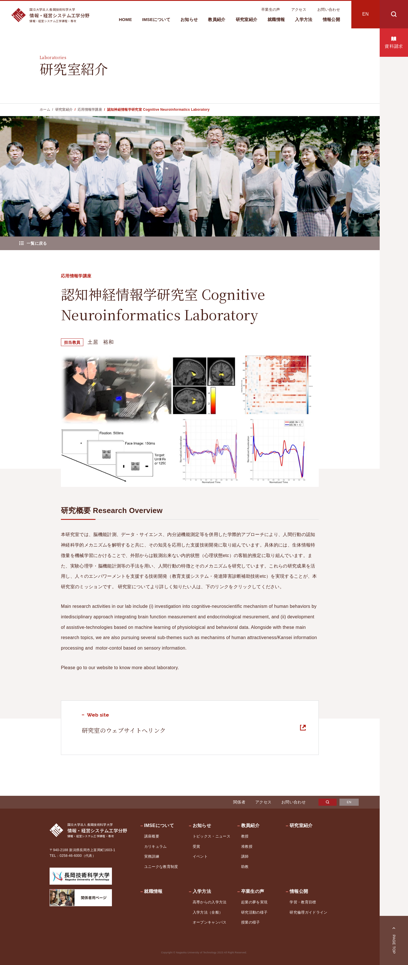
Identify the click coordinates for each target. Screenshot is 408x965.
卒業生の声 (270, 9)
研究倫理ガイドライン (308, 912)
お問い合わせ (328, 9)
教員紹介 (216, 19)
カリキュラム (155, 846)
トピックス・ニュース (211, 836)
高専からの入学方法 (210, 902)
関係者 (239, 802)
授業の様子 (250, 922)
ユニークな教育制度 (161, 866)
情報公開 (331, 19)
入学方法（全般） (208, 912)
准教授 (246, 846)
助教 (245, 866)
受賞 (196, 846)
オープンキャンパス (210, 922)
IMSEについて (156, 19)
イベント (200, 856)
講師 (245, 856)
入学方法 (303, 19)
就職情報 (276, 19)
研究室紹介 (247, 19)
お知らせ (189, 19)
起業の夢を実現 (254, 902)
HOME (125, 19)
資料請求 (393, 46)
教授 (245, 836)
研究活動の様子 (254, 912)
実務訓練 (151, 856)
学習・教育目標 (303, 902)
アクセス (298, 9)
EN (365, 14)
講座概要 (151, 836)
